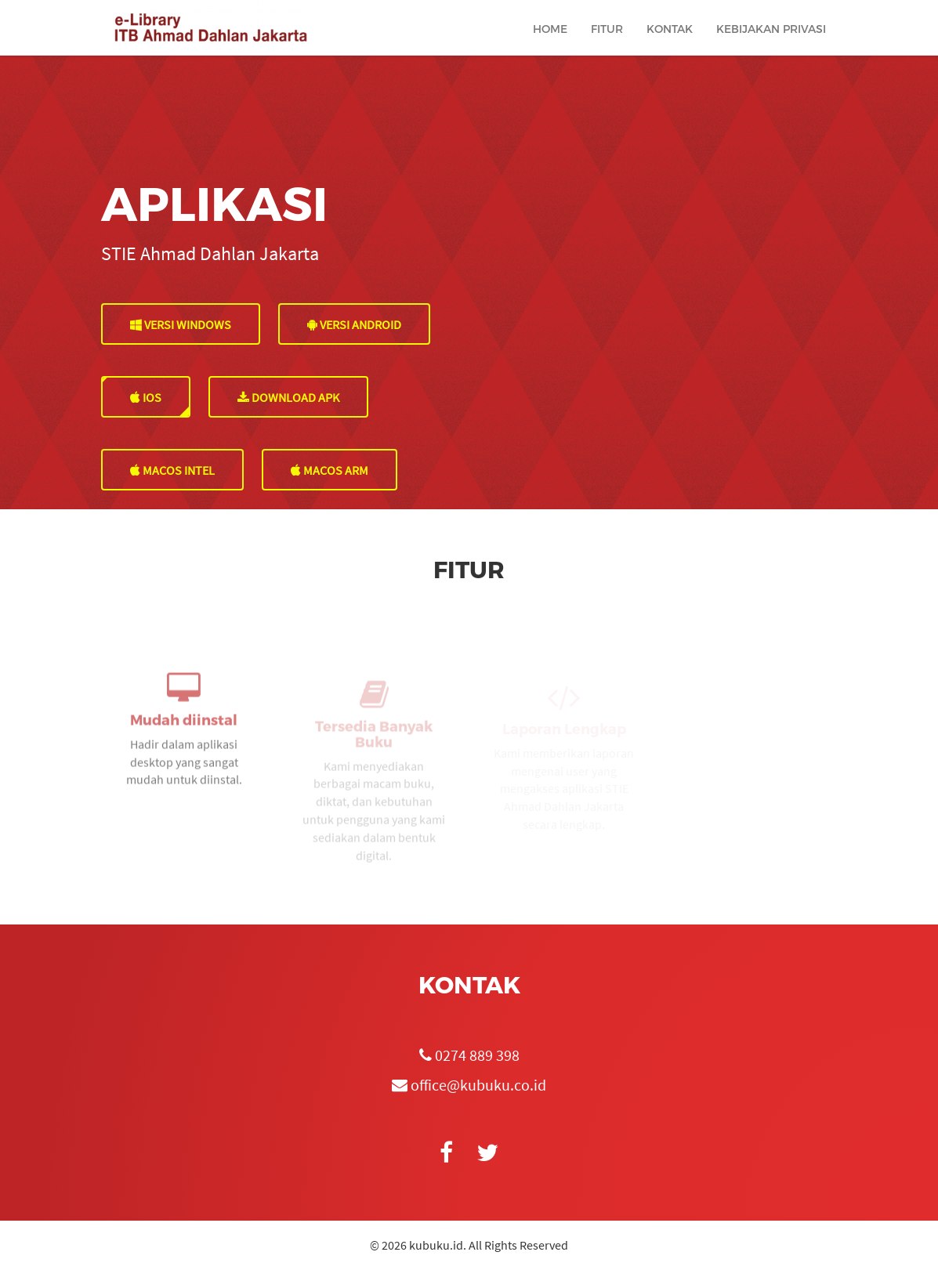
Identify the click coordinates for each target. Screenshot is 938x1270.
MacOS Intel (172, 470)
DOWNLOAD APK (288, 397)
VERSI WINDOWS (180, 324)
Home (550, 44)
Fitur (607, 44)
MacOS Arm (329, 470)
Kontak (669, 44)
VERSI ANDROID (354, 324)
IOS (145, 397)
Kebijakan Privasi (771, 44)
